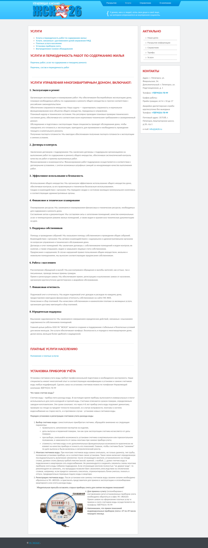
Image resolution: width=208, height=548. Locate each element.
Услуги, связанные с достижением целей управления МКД (63, 40)
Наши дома (153, 37)
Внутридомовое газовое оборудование (54, 48)
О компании (165, 3)
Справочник (145, 3)
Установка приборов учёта (53, 371)
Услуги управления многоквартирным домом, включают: (81, 82)
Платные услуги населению (49, 43)
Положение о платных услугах (44, 356)
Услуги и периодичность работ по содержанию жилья (61, 38)
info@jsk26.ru (155, 129)
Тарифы (151, 52)
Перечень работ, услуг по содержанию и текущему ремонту (58, 62)
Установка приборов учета (48, 46)
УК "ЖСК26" (34, 542)
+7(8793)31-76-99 (160, 92)
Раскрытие (112, 3)
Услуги (128, 3)
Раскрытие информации (159, 42)
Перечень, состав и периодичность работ (49, 67)
